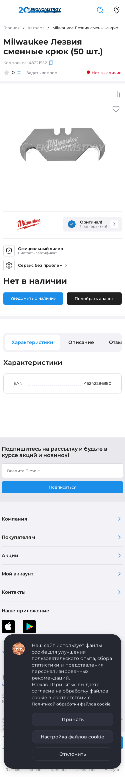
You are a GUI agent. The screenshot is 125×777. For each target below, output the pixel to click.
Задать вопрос (41, 72)
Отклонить (72, 754)
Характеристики (32, 342)
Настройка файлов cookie (72, 737)
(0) (19, 72)
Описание (81, 342)
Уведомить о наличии (33, 298)
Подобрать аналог (94, 298)
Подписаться (62, 487)
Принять (73, 719)
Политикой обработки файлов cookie (71, 703)
